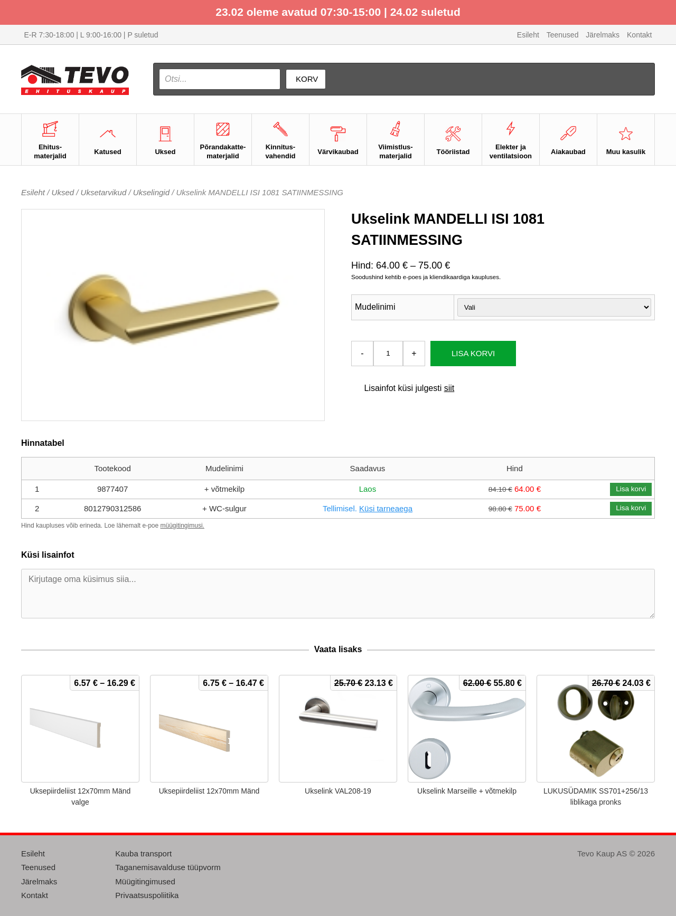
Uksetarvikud (104, 192)
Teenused (563, 35)
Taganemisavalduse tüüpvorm (167, 867)
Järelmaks (602, 35)
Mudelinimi (375, 306)
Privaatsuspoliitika (147, 895)
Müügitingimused (145, 881)
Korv (307, 78)
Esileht (528, 35)
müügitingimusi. (182, 525)
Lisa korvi (473, 353)
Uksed (63, 192)
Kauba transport (143, 853)
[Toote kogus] (388, 353)
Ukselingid (151, 192)
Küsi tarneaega (385, 508)
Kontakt (639, 35)
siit (449, 388)
